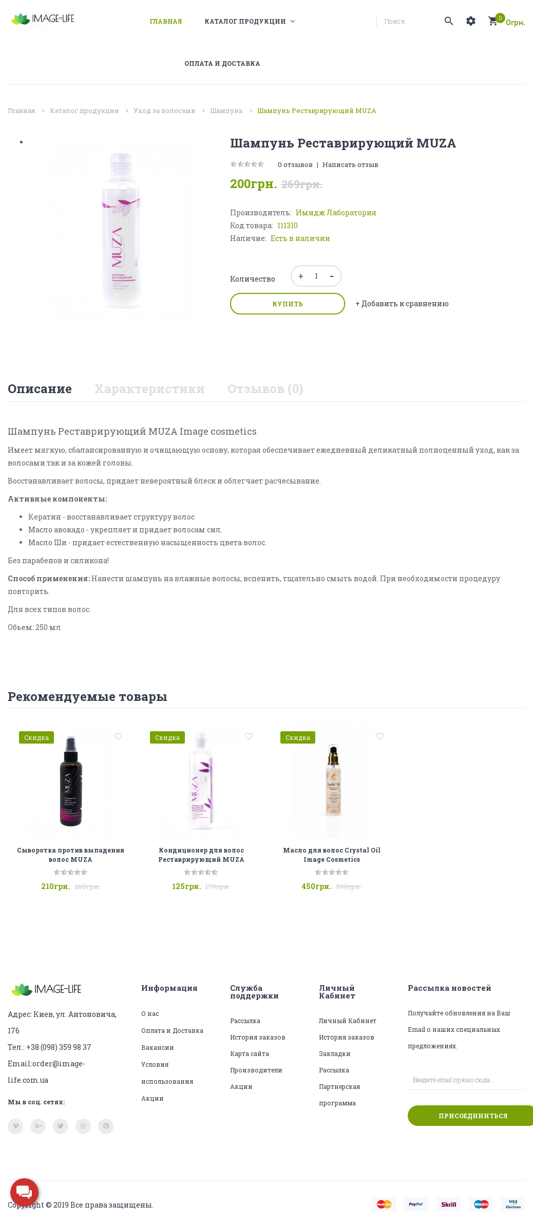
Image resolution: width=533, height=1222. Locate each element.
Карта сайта (249, 1053)
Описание (40, 388)
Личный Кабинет (347, 1020)
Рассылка (245, 1020)
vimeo (15, 1126)
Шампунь (226, 110)
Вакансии (157, 1047)
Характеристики (149, 388)
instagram (83, 1126)
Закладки (335, 1053)
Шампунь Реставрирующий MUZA (316, 110)
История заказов (257, 1037)
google (38, 1126)
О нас (150, 1013)
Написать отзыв (350, 164)
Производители (256, 1070)
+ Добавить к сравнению (402, 303)
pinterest (105, 1126)
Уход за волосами (165, 110)
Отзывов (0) (265, 388)
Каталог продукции (84, 110)
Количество (252, 279)
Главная (21, 110)
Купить (287, 304)
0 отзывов (295, 164)
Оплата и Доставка (172, 1030)
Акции (152, 1098)
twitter (60, 1126)
